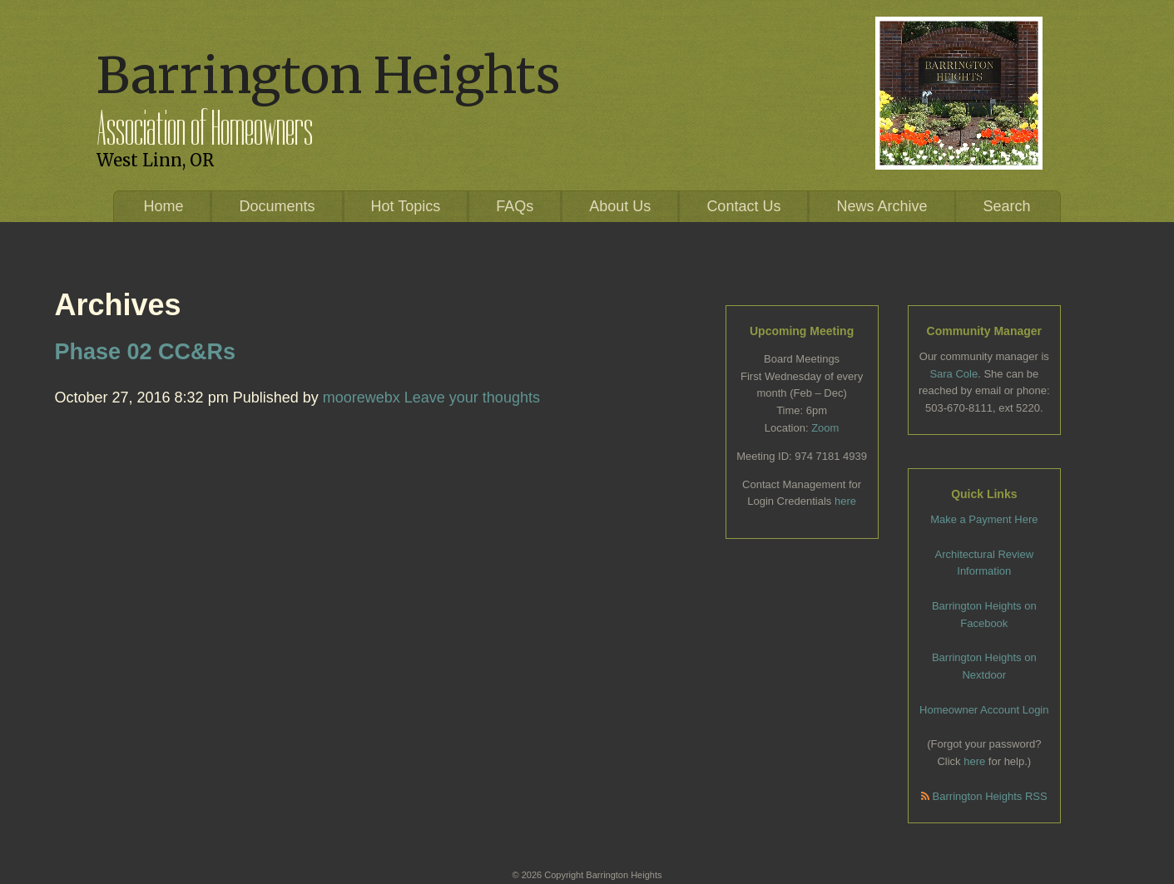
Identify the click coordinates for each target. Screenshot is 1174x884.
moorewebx (361, 397)
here (845, 501)
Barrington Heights (328, 75)
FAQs (514, 206)
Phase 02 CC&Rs (145, 351)
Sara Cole (953, 374)
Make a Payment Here (984, 519)
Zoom (825, 428)
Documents (277, 206)
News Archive (881, 206)
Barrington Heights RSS (984, 796)
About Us (620, 206)
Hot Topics (406, 206)
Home (163, 206)
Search (1007, 206)
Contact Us (743, 206)
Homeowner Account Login (983, 710)
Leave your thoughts (472, 397)
